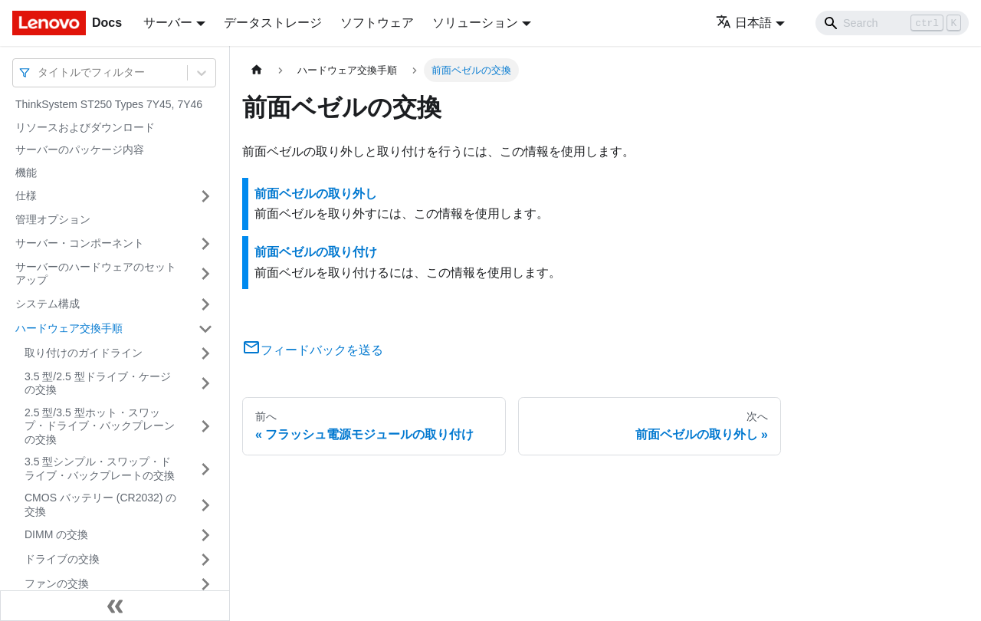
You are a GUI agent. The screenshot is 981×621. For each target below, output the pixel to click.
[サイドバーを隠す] (115, 605)
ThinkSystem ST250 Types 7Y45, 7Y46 (108, 104)
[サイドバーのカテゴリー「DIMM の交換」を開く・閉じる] (205, 535)
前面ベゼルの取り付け (315, 251)
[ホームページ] (256, 70)
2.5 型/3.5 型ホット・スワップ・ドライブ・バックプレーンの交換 (100, 425)
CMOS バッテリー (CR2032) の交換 (100, 504)
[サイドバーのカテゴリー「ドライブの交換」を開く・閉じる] (205, 559)
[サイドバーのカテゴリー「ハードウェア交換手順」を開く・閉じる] (205, 329)
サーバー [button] (167, 22)
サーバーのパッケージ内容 (79, 149)
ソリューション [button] (475, 22)
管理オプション (52, 219)
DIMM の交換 (56, 534)
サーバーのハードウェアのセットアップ (95, 274)
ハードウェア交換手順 (69, 328)
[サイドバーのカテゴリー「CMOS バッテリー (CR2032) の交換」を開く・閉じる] (205, 505)
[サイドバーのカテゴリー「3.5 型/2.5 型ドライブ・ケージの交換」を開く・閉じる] (205, 384)
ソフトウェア (377, 22)
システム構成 (47, 303)
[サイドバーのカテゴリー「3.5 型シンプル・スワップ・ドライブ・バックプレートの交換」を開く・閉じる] (205, 469)
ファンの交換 (57, 583)
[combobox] (39, 72)
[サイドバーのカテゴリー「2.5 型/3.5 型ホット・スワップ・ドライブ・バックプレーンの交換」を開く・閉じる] (205, 427)
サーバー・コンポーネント (79, 243)
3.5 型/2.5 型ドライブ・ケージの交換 (98, 383)
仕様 (26, 195)
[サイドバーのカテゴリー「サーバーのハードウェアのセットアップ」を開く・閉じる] (205, 274)
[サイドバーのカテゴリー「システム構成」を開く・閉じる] (205, 304)
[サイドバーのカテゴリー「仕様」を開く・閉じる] (205, 196)
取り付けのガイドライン (84, 353)
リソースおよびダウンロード (85, 127)
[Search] (892, 23)
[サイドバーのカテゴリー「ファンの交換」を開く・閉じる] (205, 584)
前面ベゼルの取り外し (315, 193)
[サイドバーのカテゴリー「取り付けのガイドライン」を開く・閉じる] (205, 353)
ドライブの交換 (62, 559)
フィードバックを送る (312, 349)
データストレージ (273, 22)
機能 (26, 172)
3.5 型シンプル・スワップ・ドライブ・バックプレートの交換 (100, 468)
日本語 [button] (744, 22)
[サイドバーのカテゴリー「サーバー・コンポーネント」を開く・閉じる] (205, 244)
